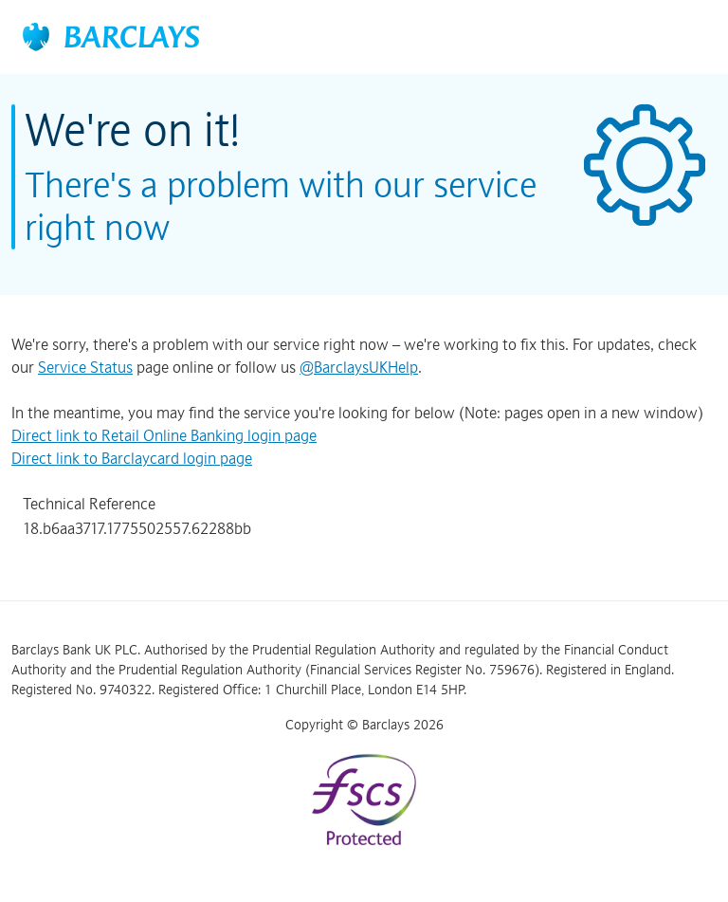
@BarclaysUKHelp (359, 367)
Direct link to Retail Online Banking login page (164, 435)
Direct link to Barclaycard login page (131, 458)
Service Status (85, 367)
